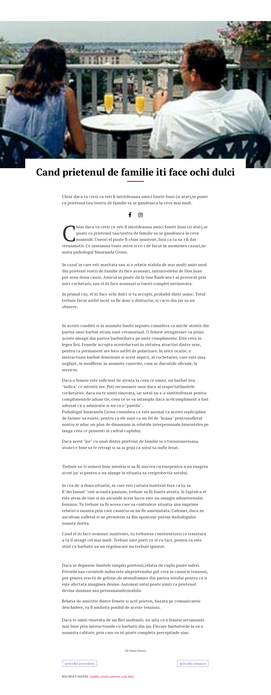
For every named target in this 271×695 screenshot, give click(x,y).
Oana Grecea (137, 651)
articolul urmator (192, 663)
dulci (131, 676)
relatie (104, 676)
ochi (123, 676)
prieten (115, 676)
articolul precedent (80, 663)
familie (94, 676)
